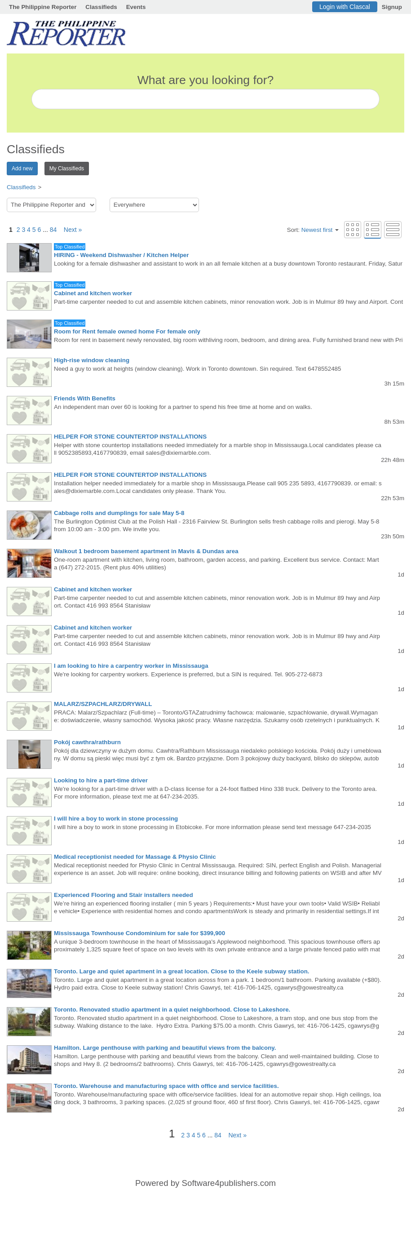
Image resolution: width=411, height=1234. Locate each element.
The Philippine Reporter (42, 7)
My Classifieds (66, 168)
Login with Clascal (344, 6)
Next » (70, 229)
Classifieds (101, 7)
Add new (22, 168)
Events (136, 7)
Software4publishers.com (229, 1183)
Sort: (313, 229)
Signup (392, 7)
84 (53, 229)
